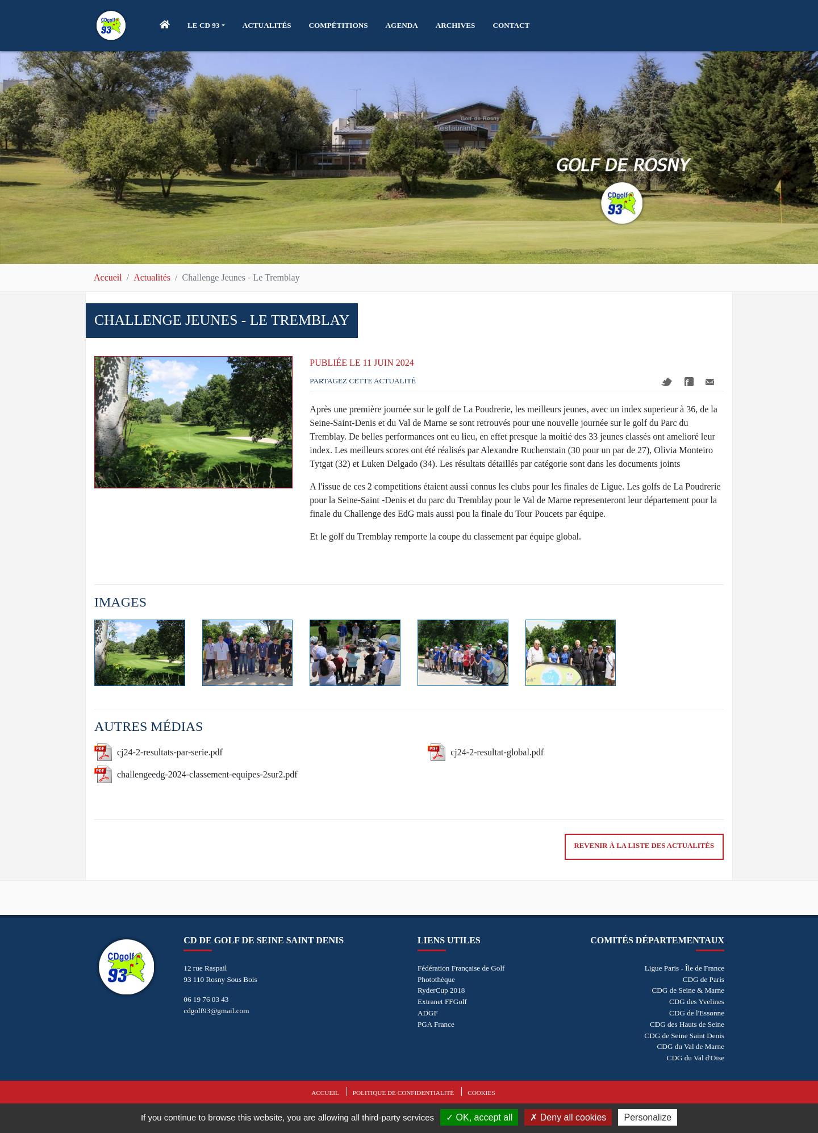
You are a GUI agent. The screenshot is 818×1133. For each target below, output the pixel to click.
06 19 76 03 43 (205, 999)
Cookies (481, 1092)
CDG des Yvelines (696, 1001)
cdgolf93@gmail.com (216, 1010)
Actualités (151, 277)
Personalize (647, 1117)
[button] (206, 25)
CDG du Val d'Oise (695, 1057)
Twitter (667, 382)
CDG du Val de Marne (690, 1046)
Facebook (689, 381)
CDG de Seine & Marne (688, 990)
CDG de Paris (703, 979)
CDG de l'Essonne (696, 1013)
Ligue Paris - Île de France (684, 968)
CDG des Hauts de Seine (687, 1024)
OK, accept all (479, 1117)
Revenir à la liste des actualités (644, 846)
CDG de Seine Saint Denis (684, 1035)
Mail (710, 382)
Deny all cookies (568, 1117)
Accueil (108, 277)
